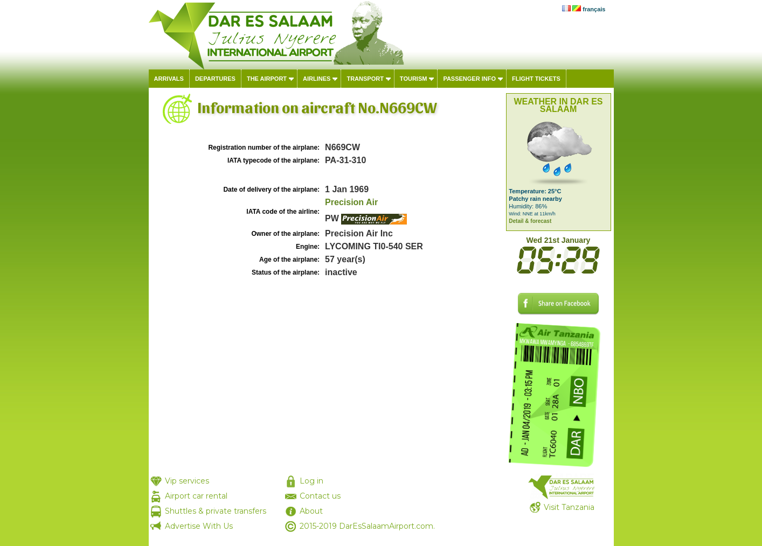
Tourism (413, 78)
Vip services (187, 481)
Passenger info (469, 78)
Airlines (316, 78)
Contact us (320, 496)
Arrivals (169, 78)
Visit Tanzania (569, 507)
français (594, 9)
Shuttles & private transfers (215, 511)
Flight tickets (536, 78)
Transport (365, 78)
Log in (311, 481)
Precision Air (351, 202)
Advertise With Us (199, 526)
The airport (267, 78)
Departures (215, 78)
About (311, 511)
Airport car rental (196, 496)
